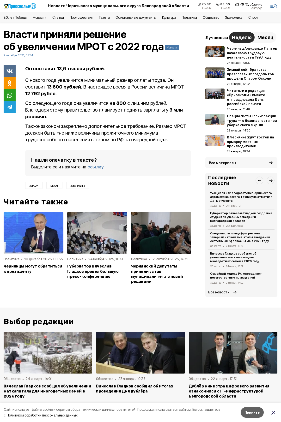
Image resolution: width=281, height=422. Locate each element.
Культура (169, 17)
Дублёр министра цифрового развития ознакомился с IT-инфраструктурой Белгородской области (229, 391)
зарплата (77, 185)
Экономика (234, 17)
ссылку (95, 166)
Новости (39, 17)
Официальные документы (136, 17)
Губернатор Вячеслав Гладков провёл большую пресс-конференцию (93, 271)
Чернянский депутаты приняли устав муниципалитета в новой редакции (157, 274)
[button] (259, 180)
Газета (104, 17)
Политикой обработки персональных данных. (43, 415)
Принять (252, 412)
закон (33, 185)
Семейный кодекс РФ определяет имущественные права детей (236, 275)
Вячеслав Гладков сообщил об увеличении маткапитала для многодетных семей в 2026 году (234, 257)
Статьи (58, 17)
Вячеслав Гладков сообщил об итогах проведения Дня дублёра (134, 388)
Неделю (242, 37)
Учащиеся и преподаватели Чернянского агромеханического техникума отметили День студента (241, 196)
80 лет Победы (15, 17)
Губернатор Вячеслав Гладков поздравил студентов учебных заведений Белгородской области (241, 217)
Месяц (265, 37)
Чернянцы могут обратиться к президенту (33, 268)
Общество (211, 17)
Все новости (219, 292)
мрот (54, 185)
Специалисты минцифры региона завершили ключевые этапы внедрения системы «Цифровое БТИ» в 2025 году (240, 237)
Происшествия (81, 17)
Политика (189, 17)
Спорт (253, 17)
